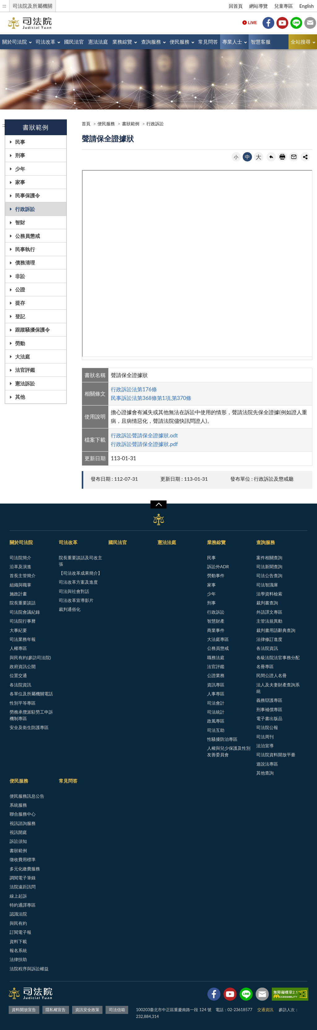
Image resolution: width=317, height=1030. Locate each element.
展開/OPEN (158, 504)
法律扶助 (18, 959)
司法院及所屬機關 (32, 6)
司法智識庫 (267, 584)
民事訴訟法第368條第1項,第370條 (151, 398)
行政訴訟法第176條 (134, 389)
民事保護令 (27, 195)
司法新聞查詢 (269, 566)
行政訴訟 (25, 209)
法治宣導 (265, 745)
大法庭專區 (218, 639)
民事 (20, 142)
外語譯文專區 (269, 612)
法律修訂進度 (269, 639)
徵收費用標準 (23, 859)
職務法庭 (215, 657)
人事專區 (215, 693)
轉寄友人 (293, 156)
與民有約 (18, 923)
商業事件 (215, 630)
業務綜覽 (122, 42)
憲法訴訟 (25, 383)
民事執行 (25, 249)
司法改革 (45, 42)
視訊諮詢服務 (23, 823)
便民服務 (179, 42)
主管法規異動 (269, 621)
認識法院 (18, 913)
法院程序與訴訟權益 (29, 968)
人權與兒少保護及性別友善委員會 (228, 751)
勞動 (20, 343)
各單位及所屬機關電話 (31, 693)
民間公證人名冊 (271, 675)
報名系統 (18, 950)
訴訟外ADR (218, 566)
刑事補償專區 (269, 709)
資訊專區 (215, 684)
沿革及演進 (20, 566)
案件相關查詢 (269, 557)
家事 (20, 182)
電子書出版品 (269, 718)
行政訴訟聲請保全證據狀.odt (144, 435)
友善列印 (282, 156)
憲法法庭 (98, 42)
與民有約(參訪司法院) (30, 657)
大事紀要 (18, 630)
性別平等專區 (23, 703)
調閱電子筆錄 (23, 877)
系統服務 (18, 805)
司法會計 (215, 703)
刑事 (20, 155)
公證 (20, 289)
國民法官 (74, 42)
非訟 (20, 276)
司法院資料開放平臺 (275, 754)
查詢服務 (151, 42)
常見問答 (208, 42)
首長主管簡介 (23, 575)
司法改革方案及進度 (78, 582)
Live (249, 23)
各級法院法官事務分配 (278, 657)
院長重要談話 (23, 602)
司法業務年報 (23, 639)
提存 (20, 303)
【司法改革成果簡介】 (80, 573)
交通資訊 (265, 1009)
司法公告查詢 (269, 575)
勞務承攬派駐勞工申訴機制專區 (31, 715)
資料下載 (18, 941)
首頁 (86, 123)
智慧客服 (261, 42)
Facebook (268, 23)
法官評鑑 (25, 370)
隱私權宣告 (56, 1009)
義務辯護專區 (269, 700)
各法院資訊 (20, 684)
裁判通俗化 (69, 609)
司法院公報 (267, 727)
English (306, 6)
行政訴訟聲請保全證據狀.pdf (144, 444)
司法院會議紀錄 (25, 612)
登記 (20, 316)
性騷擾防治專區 (222, 739)
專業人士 (232, 42)
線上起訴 (18, 896)
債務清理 (25, 262)
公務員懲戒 (27, 236)
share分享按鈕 (305, 156)
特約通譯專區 (23, 905)
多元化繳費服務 (25, 868)
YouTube (282, 23)
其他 (20, 397)
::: (4, 5)
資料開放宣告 (24, 1009)
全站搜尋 (300, 42)
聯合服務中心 (23, 814)
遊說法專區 (267, 763)
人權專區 (18, 648)
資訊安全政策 (87, 1009)
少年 (20, 169)
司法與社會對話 (74, 591)
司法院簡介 (20, 557)
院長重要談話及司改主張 (80, 561)
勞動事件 (215, 575)
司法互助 (215, 730)
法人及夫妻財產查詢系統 (278, 688)
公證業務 (215, 675)
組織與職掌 (20, 584)
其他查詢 (265, 772)
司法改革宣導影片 (76, 600)
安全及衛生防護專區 (29, 727)
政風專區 (215, 720)
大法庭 (22, 356)
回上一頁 (271, 156)
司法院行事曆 (23, 621)
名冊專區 (265, 666)
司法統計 (215, 712)
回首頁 (236, 6)
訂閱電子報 (20, 932)
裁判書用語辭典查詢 (275, 630)
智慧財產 (215, 621)
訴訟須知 (18, 841)
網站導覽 (258, 6)
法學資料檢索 (269, 593)
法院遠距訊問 (23, 886)
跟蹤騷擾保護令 (32, 330)
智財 (20, 222)
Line (296, 23)
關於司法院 (14, 42)
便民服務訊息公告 (27, 796)
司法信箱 (310, 23)
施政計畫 (18, 593)
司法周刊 (265, 736)
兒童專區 (283, 6)
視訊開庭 (18, 832)
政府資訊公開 (23, 666)
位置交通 (18, 675)
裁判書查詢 (267, 602)
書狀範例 (130, 123)
